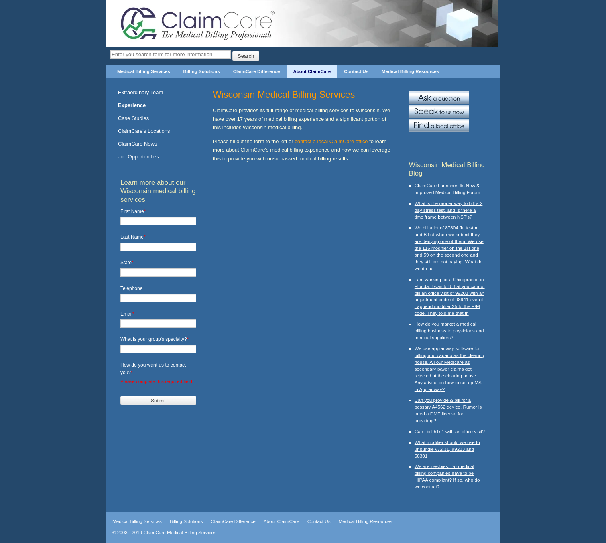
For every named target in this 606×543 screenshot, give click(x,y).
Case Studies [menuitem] (133, 118)
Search (246, 56)
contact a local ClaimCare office (331, 141)
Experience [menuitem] (132, 105)
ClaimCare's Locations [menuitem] (144, 131)
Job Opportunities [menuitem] (138, 157)
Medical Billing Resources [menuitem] (410, 71)
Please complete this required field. (156, 381)
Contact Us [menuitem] (356, 71)
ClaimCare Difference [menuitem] (256, 71)
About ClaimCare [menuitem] (312, 71)
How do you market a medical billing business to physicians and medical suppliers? (449, 330)
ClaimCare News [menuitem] (137, 144)
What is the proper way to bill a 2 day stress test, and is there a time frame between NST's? (449, 210)
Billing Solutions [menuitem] (201, 71)
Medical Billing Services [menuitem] (143, 71)
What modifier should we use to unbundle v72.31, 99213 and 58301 (447, 449)
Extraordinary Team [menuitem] (140, 92)
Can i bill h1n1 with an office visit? (450, 431)
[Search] (170, 54)
